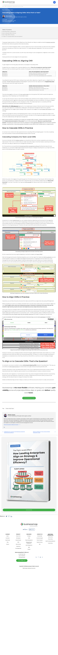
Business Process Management (29, 542)
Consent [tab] (12, 322)
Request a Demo (40, 542)
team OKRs (39, 254)
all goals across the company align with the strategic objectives (19, 314)
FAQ (39, 544)
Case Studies (7, 540)
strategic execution (50, 42)
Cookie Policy (50, 543)
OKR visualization (48, 257)
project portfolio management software (30, 146)
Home (3, 6)
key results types (25, 94)
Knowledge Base (18, 548)
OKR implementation (14, 366)
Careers (7, 544)
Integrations (18, 546)
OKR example (28, 182)
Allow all (45, 334)
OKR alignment (14, 106)
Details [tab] (29, 322)
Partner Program (40, 540)
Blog (5, 6)
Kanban (29, 549)
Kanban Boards (18, 540)
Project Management (29, 540)
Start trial (21, 560)
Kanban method (19, 140)
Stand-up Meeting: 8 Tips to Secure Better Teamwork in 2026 (44, 432)
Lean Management (29, 545)
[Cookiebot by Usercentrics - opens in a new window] (49, 319)
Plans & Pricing (18, 544)
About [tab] (46, 322)
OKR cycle (8, 312)
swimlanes (42, 317)
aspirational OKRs (37, 122)
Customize (29, 334)
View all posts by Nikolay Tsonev (12, 424)
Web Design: (29, 568)
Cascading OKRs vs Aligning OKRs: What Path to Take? (15, 6)
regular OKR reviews (46, 109)
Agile (29, 547)
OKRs (18, 542)
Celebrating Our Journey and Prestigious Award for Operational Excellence (13, 432)
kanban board (16, 220)
